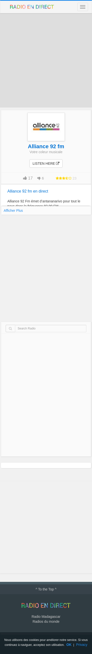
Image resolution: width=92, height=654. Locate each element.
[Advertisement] (46, 60)
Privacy (81, 645)
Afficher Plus (13, 211)
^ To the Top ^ (46, 589)
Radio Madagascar (46, 617)
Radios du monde (46, 621)
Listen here (46, 163)
